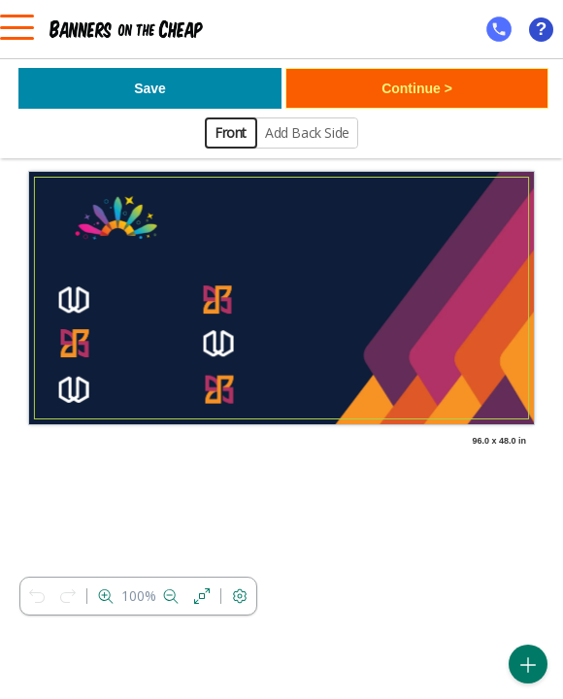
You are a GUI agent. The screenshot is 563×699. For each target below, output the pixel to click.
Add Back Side (307, 132)
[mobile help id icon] (498, 29)
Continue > (416, 88)
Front (231, 132)
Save (150, 88)
